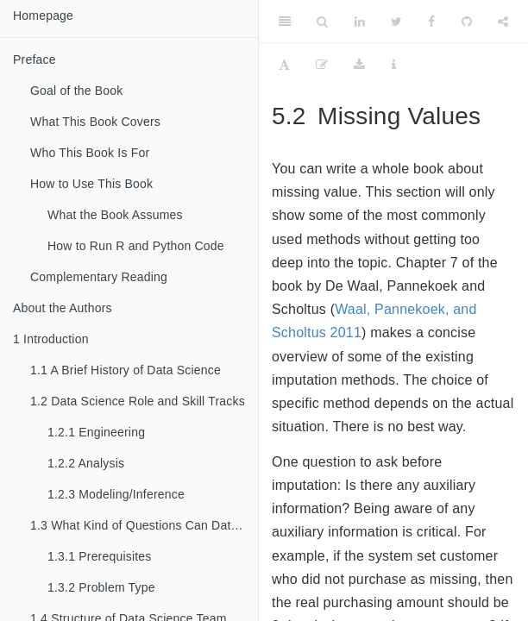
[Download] (359, 64)
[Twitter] (396, 21)
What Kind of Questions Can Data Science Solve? (144, 525)
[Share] (503, 21)
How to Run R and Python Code (135, 246)
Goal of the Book (76, 90)
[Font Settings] (284, 64)
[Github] (467, 21)
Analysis (85, 463)
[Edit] (322, 64)
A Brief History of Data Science (125, 370)
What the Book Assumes (115, 215)
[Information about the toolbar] (394, 64)
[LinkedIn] (360, 21)
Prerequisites (99, 556)
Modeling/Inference (116, 494)
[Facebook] (431, 21)
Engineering (96, 432)
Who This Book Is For (89, 153)
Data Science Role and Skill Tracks (137, 401)
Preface (34, 59)
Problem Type (101, 587)
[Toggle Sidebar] (285, 21)
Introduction (51, 339)
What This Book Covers (95, 122)
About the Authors (62, 308)
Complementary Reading (98, 277)
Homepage (43, 15)
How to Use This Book (91, 184)
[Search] (322, 21)
